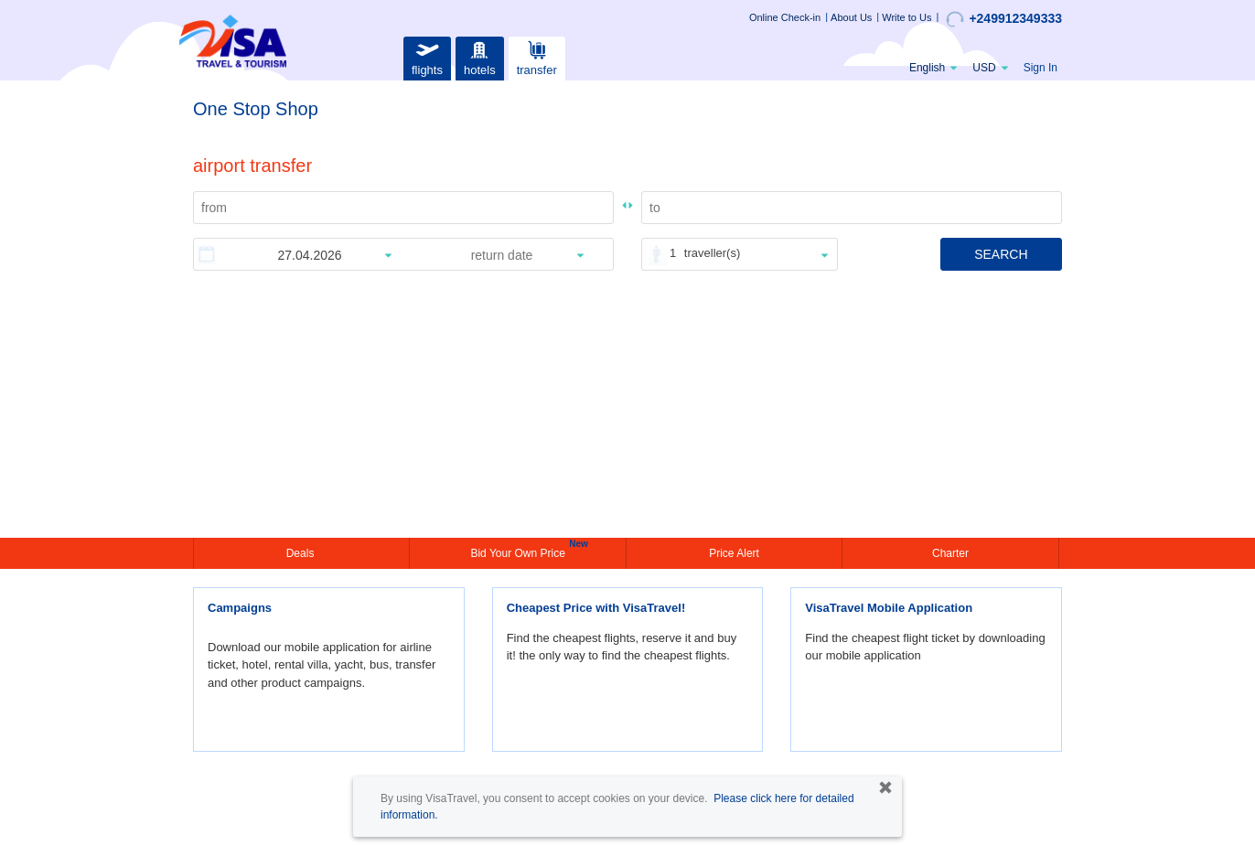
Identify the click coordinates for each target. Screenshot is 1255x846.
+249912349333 (1004, 19)
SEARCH (1000, 254)
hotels (479, 56)
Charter (950, 553)
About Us (851, 17)
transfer (537, 56)
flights (427, 56)
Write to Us (906, 17)
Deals (301, 553)
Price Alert (734, 553)
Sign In (1040, 67)
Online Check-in (785, 17)
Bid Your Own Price (519, 551)
